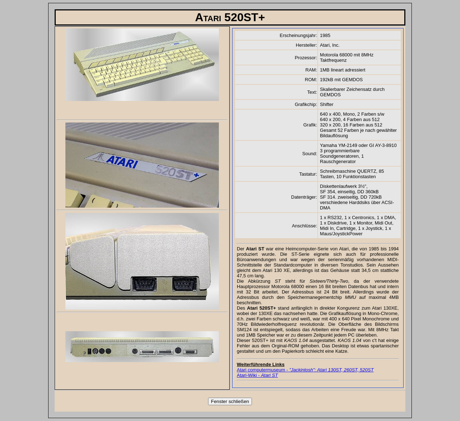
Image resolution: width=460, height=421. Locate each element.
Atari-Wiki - (257, 375)
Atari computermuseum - (305, 370)
